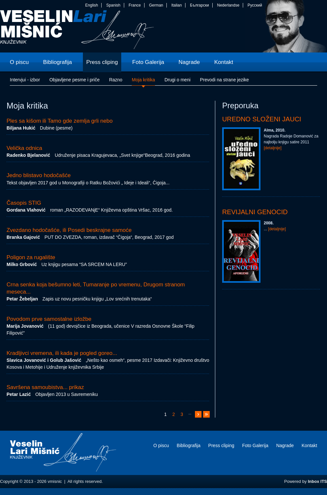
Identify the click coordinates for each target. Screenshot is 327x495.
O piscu (161, 445)
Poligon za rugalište (31, 257)
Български (199, 5)
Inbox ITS (317, 481)
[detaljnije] (272, 148)
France (134, 5)
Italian (176, 5)
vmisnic (77, 31)
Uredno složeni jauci (261, 119)
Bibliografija (188, 445)
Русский (254, 5)
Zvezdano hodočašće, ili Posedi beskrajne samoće (69, 230)
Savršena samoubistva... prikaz (45, 387)
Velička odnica (24, 148)
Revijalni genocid (255, 212)
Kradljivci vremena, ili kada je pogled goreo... (62, 353)
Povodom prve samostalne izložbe (49, 319)
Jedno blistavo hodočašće (39, 175)
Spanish (113, 5)
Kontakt (309, 445)
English (91, 5)
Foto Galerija (255, 445)
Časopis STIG (24, 203)
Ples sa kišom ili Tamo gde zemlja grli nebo (60, 121)
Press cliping (221, 445)
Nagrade (285, 445)
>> (206, 414)
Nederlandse (228, 5)
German (156, 5)
